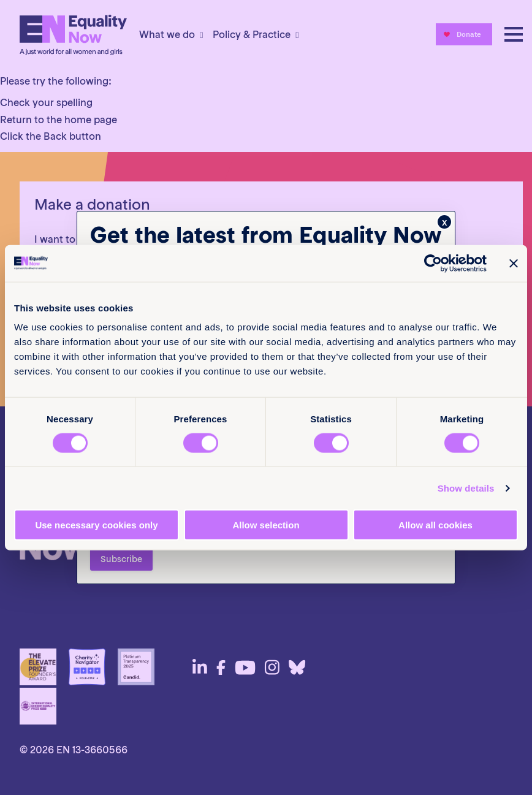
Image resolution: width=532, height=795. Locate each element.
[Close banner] (513, 263)
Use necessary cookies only (96, 525)
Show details (466, 487)
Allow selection (265, 525)
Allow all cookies (435, 525)
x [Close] (444, 222)
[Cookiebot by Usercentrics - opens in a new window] (433, 263)
